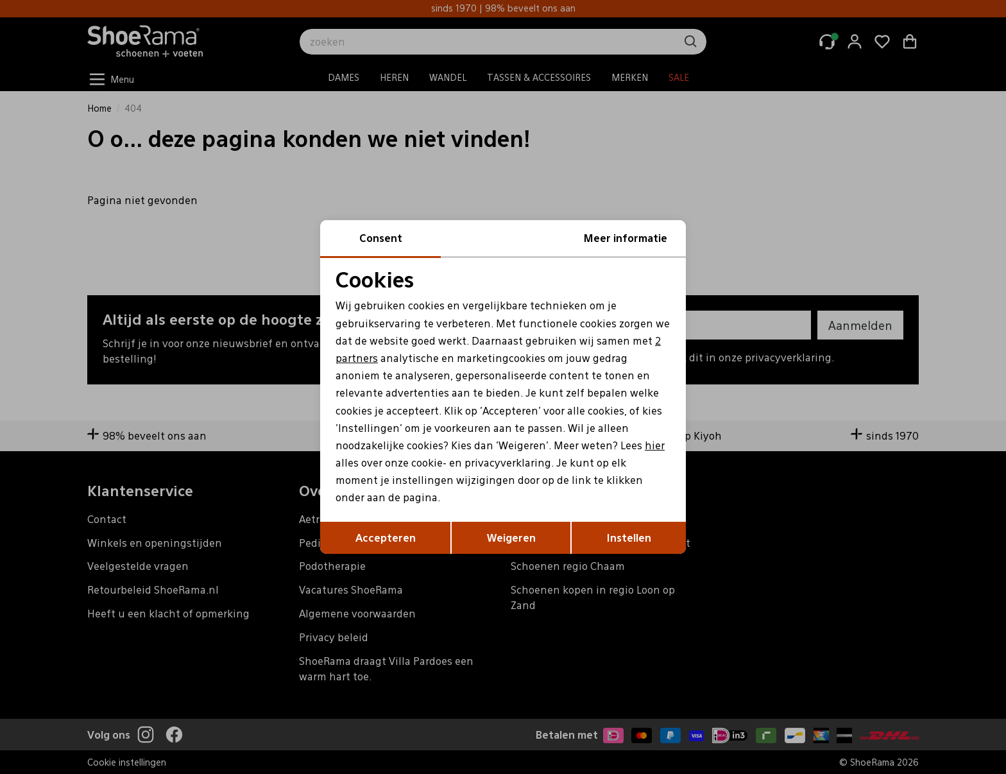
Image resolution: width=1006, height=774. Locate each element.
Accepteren (385, 537)
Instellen (629, 537)
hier (655, 445)
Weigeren (511, 537)
